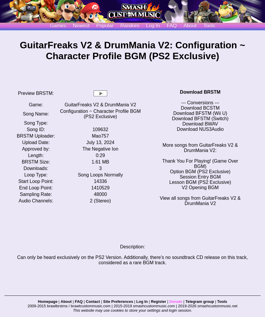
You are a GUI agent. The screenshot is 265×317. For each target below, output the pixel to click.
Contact (93, 301)
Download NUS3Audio (200, 129)
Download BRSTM (200, 92)
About (189, 25)
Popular (105, 25)
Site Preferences (118, 301)
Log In (142, 301)
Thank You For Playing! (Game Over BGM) (200, 163)
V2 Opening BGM (200, 187)
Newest (81, 25)
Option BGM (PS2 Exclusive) (200, 171)
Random (129, 25)
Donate (175, 301)
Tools (209, 25)
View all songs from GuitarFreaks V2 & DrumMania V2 (200, 201)
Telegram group (200, 301)
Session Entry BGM (200, 176)
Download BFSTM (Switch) (200, 118)
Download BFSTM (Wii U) (200, 113)
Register (158, 301)
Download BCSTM (200, 107)
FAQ (172, 25)
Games (58, 25)
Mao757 (100, 135)
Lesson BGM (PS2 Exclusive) (200, 182)
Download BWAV (200, 123)
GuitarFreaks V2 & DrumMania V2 (100, 104)
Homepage (47, 301)
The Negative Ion (100, 148)
